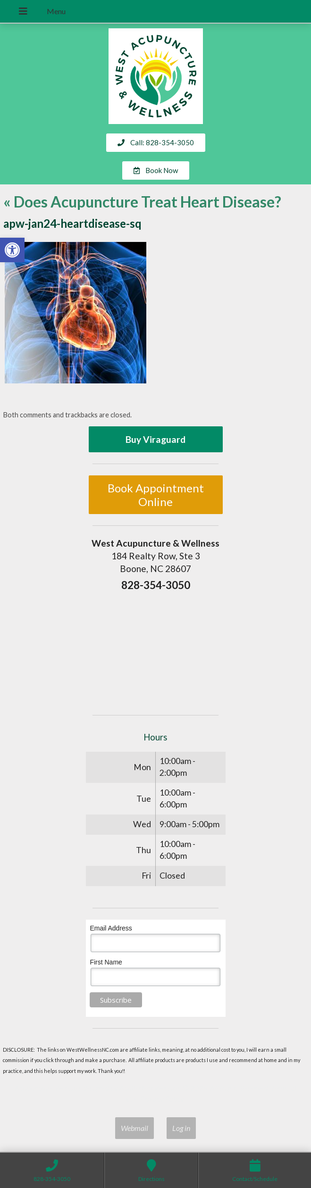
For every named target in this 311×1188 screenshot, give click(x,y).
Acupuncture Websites (48, 1087)
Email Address (111, 928)
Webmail (134, 1127)
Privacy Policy (162, 1098)
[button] (12, 250)
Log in (181, 1127)
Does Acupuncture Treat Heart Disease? (142, 201)
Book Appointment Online (156, 494)
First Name (106, 962)
